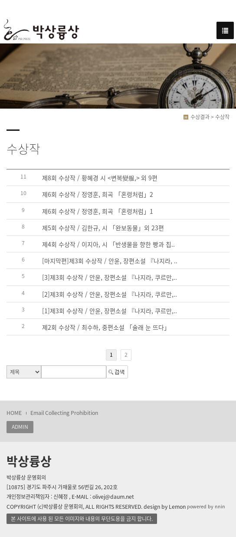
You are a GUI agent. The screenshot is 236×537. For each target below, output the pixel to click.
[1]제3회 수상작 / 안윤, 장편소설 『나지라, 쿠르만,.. (109, 310)
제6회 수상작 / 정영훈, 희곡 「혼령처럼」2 (97, 194)
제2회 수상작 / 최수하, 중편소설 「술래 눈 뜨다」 (106, 327)
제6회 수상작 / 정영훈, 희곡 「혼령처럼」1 (97, 211)
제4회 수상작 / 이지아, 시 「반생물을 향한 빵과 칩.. (108, 244)
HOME (14, 413)
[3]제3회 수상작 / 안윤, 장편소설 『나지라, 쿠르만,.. (109, 277)
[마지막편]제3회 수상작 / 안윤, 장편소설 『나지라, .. (109, 260)
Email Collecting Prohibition (64, 413)
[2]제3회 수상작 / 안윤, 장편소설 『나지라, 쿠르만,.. (109, 294)
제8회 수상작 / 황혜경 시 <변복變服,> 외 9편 (99, 177)
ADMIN (20, 427)
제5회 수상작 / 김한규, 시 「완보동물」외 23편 (103, 227)
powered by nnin (206, 506)
